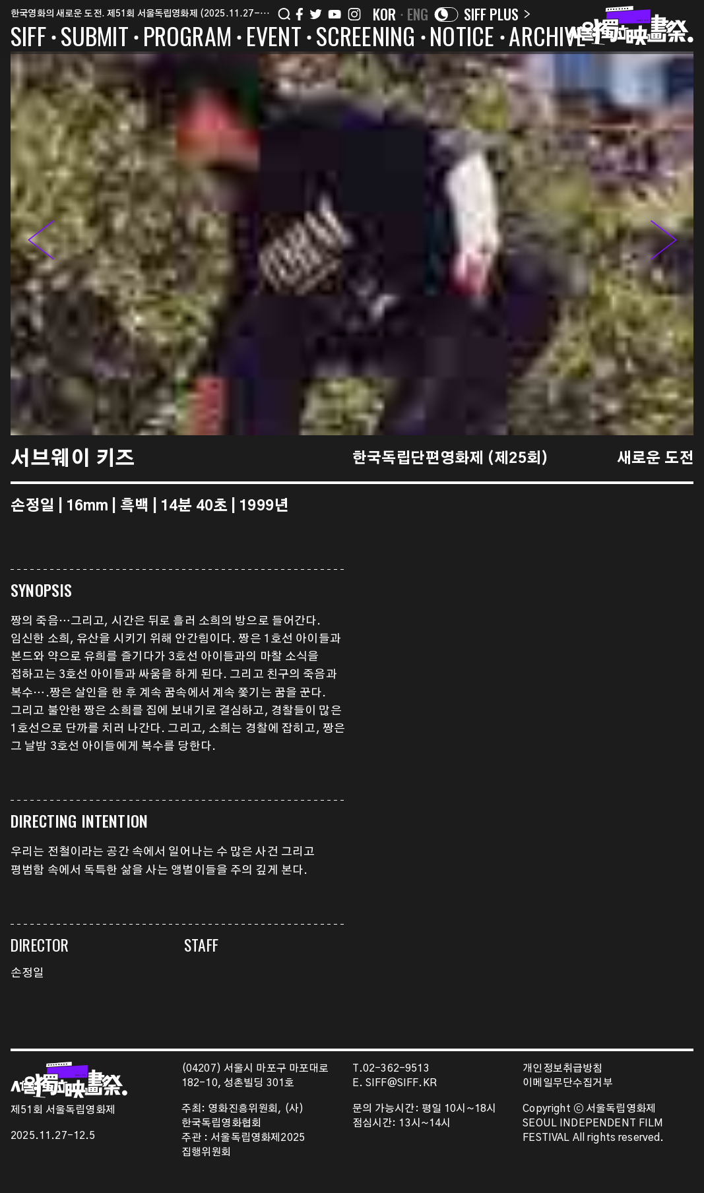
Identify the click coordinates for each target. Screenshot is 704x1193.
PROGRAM (187, 38)
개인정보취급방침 (562, 1069)
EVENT (274, 38)
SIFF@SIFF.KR (401, 1083)
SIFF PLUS (497, 13)
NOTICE (462, 38)
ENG (418, 13)
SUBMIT (95, 38)
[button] (664, 243)
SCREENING (366, 38)
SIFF (28, 38)
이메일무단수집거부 (568, 1083)
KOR (385, 13)
